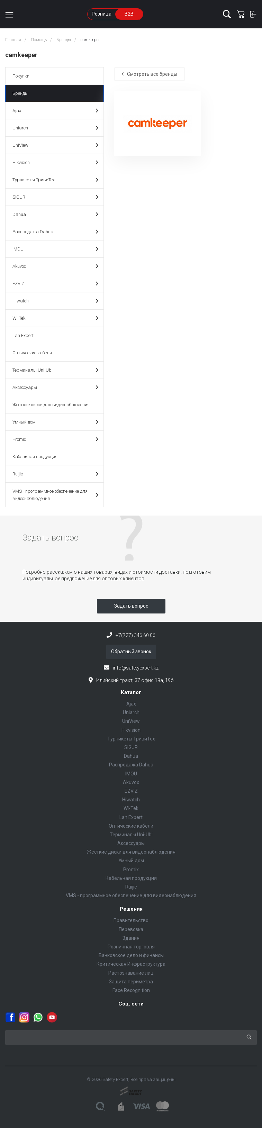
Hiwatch (55, 301)
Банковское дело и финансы (131, 955)
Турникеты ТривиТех (55, 179)
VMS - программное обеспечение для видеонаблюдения (55, 495)
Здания (131, 938)
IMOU (55, 249)
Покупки (20, 76)
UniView (55, 145)
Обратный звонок (131, 651)
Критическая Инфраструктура (131, 964)
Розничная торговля (131, 946)
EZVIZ (55, 283)
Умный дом (55, 422)
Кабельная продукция (34, 456)
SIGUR (55, 197)
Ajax (55, 110)
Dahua (55, 214)
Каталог (131, 692)
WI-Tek (55, 318)
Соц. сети (131, 1004)
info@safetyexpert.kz (136, 668)
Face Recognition (131, 990)
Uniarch (55, 128)
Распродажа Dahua (55, 231)
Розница (101, 14)
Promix (55, 439)
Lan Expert (23, 335)
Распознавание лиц (131, 973)
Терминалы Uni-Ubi (55, 370)
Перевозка (131, 929)
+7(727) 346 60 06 (135, 635)
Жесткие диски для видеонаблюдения (51, 404)
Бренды (20, 93)
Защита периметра (131, 981)
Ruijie (55, 474)
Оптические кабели (32, 352)
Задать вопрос (131, 606)
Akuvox (55, 266)
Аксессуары (55, 387)
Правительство (131, 920)
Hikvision (55, 162)
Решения (131, 909)
